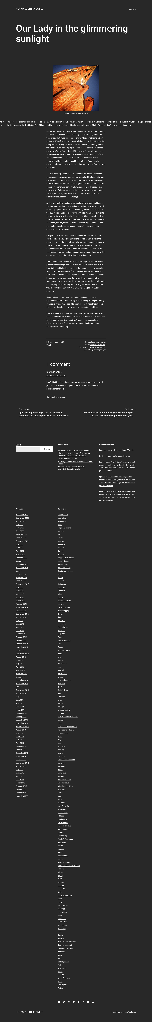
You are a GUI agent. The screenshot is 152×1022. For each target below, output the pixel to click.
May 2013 (20, 740)
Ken (50, 345)
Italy (59, 740)
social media (63, 905)
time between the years (67, 942)
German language (64, 680)
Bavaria (60, 551)
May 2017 (20, 594)
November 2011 (22, 796)
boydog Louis (63, 564)
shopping (61, 889)
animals (61, 531)
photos (96, 342)
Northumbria (63, 813)
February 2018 (21, 578)
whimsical (62, 968)
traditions (61, 952)
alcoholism (62, 518)
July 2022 (19, 525)
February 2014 (21, 713)
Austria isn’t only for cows (68, 459)
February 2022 (21, 534)
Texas (60, 932)
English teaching (64, 640)
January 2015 (21, 677)
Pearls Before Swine (65, 839)
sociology (61, 909)
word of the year (64, 978)
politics (60, 859)
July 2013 (19, 733)
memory (61, 776)
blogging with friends (66, 558)
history (60, 703)
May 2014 (20, 703)
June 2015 (20, 660)
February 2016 (21, 637)
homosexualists (64, 710)
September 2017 (22, 584)
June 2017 (20, 591)
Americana (62, 521)
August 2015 (21, 657)
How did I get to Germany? (68, 717)
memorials (62, 773)
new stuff (61, 803)
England (61, 637)
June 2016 (20, 624)
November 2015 (22, 647)
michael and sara (64, 779)
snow (60, 902)
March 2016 (20, 634)
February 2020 (21, 558)
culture (60, 597)
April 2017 (20, 597)
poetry (60, 852)
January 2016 (21, 640)
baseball (61, 548)
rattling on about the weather (69, 866)
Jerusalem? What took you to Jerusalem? (74, 450)
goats (60, 687)
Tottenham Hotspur (65, 948)
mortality (61, 789)
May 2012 (20, 776)
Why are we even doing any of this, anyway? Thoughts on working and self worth (74, 454)
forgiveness (62, 673)
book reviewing (63, 561)
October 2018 (21, 574)
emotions (61, 630)
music (60, 796)
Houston (61, 713)
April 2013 (20, 743)
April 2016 (20, 630)
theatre (60, 935)
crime (60, 594)
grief (59, 693)
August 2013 (21, 730)
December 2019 (22, 564)
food (59, 667)
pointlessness (63, 856)
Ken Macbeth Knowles (29, 8)
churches (61, 587)
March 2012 (20, 783)
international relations (66, 730)
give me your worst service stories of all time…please (75, 463)
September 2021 (22, 541)
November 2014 (22, 683)
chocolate (61, 581)
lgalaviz (102, 477)
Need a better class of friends (122, 450)
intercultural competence (67, 726)
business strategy (64, 568)
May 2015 (20, 664)
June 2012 (20, 773)
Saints (60, 879)
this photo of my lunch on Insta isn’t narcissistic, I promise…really (71, 468)
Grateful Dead (63, 690)
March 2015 (20, 670)
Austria (60, 538)
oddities (61, 816)
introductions (63, 733)
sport (60, 915)
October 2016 (21, 611)
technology (62, 928)
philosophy (62, 842)
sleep (60, 899)
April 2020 (20, 551)
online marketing (64, 826)
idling (60, 723)
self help (61, 885)
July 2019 (19, 571)
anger (60, 525)
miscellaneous (63, 783)
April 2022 (20, 531)
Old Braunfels (63, 823)
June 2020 (20, 548)
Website (132, 9)
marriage (61, 766)
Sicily (60, 892)
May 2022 (20, 528)
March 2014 (20, 710)
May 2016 (20, 627)
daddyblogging (63, 611)
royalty (60, 876)
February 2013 (21, 746)
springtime (62, 919)
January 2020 (21, 561)
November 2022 (22, 515)
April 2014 (20, 707)
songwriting (62, 912)
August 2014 (21, 693)
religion (60, 872)
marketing (61, 763)
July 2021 (19, 544)
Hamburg (61, 697)
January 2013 (21, 750)
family (60, 654)
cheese (60, 578)
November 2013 (22, 723)
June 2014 (20, 700)
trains (60, 955)
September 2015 (22, 654)
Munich (99, 347)
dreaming (61, 621)
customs (61, 604)
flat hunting (62, 664)
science (61, 882)
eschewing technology (97, 345)
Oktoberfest (62, 819)
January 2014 (21, 717)
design (60, 614)
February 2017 (21, 604)
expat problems (64, 650)
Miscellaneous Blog (65, 786)
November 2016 (22, 607)
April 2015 (20, 667)
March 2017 (20, 601)
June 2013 (20, 736)
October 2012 (21, 760)
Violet (60, 965)
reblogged (61, 869)
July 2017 (19, 587)
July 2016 (19, 621)
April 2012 (20, 779)
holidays (61, 707)
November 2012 (22, 756)
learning (61, 750)
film (59, 657)
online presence (64, 829)
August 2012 (21, 766)
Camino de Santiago (65, 571)
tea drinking (62, 925)
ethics (60, 644)
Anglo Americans (64, 528)
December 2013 (22, 720)
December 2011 (22, 793)
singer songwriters (65, 895)
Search (18, 445)
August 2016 (21, 617)
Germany (61, 683)
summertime (63, 922)
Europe (60, 647)
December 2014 (22, 680)
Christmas (62, 584)
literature (61, 756)
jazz (59, 743)
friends (60, 677)
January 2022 (21, 538)
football (61, 670)
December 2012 (22, 753)
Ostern (60, 832)
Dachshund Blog (64, 607)
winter (60, 971)
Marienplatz (93, 347)
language (61, 746)
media (60, 770)
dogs (60, 617)
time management (65, 945)
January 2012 (21, 789)
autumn (61, 541)
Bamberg (61, 544)
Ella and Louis (63, 627)
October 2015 (21, 650)
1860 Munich (63, 515)
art (59, 534)
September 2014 (22, 690)
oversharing (62, 836)
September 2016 (22, 614)
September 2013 (22, 726)
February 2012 (21, 786)
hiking (60, 700)
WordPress (131, 1012)
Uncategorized (63, 962)
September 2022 (22, 518)
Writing (60, 988)
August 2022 (21, 521)
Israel (60, 736)
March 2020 (20, 554)
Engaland (61, 634)
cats (59, 574)
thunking (103, 342)
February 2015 (21, 673)
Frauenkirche (83, 347)
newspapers (62, 809)
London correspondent (66, 760)
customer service (64, 601)
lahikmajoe (103, 450)
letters (60, 753)
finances (61, 660)
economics (62, 624)
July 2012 (19, 770)
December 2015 (22, 644)
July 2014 (19, 697)
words (60, 981)
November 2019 (22, 568)
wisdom (61, 975)
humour (61, 720)
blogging (61, 554)
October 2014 (21, 687)
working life (62, 985)
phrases (61, 849)
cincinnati (61, 591)
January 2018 (21, 581)
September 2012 (22, 763)
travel (60, 958)
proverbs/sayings (64, 862)
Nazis (60, 799)
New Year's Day (64, 806)
